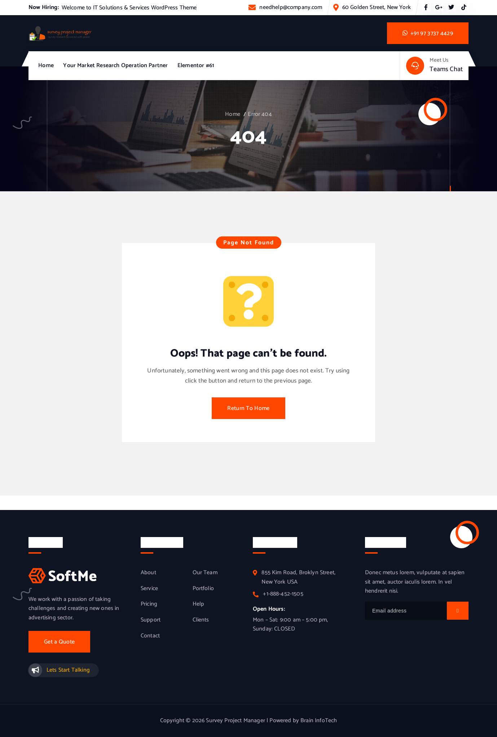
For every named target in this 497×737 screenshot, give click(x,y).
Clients (201, 620)
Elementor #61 (195, 65)
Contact (150, 636)
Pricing (149, 604)
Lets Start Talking (68, 670)
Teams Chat (446, 69)
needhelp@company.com (290, 7)
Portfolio (203, 588)
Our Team (205, 572)
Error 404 (260, 114)
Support (150, 620)
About (148, 572)
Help (198, 604)
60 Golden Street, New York (376, 7)
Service (149, 588)
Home (46, 65)
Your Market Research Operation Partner (115, 65)
